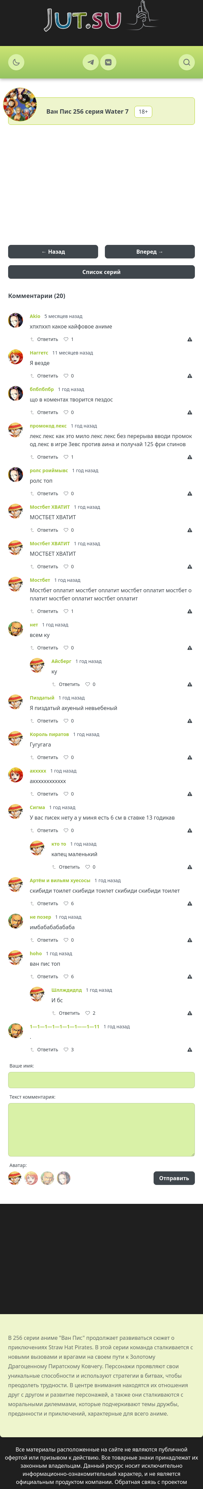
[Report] (191, 339)
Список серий (102, 272)
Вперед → (149, 251)
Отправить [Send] (174, 1178)
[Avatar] (15, 1178)
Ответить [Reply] (44, 339)
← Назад (53, 251)
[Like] (69, 339)
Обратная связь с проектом (151, 1482)
